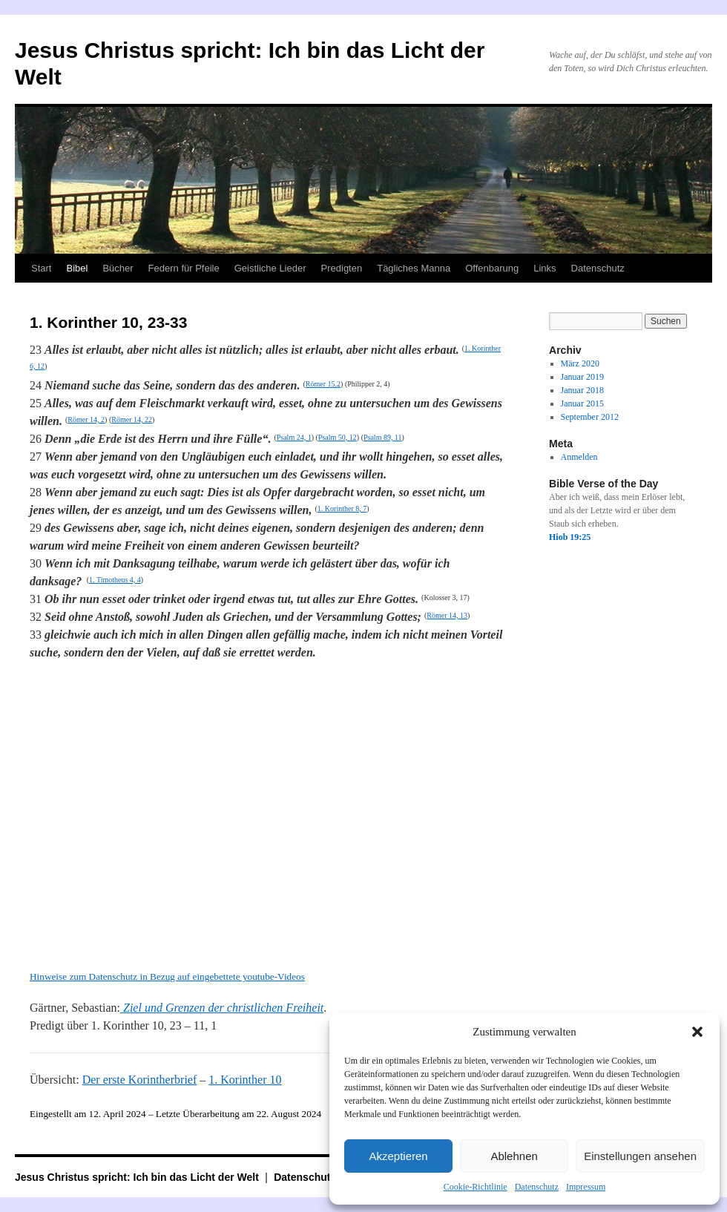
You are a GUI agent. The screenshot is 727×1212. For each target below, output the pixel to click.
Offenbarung (492, 268)
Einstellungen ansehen (640, 1156)
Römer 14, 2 (86, 419)
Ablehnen (513, 1156)
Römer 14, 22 (131, 419)
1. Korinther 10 (244, 1079)
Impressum (585, 1187)
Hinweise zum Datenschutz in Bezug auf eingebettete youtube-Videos (167, 976)
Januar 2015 (582, 403)
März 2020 (580, 363)
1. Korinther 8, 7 (342, 508)
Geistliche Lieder (270, 268)
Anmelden (579, 457)
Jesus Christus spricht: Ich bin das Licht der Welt (138, 1177)
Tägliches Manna (413, 268)
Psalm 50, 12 (337, 437)
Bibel (77, 268)
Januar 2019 (582, 377)
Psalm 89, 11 (383, 437)
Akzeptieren (398, 1156)
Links (544, 268)
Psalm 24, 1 (294, 437)
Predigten (342, 268)
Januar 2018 (582, 390)
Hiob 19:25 (570, 537)
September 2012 (590, 417)
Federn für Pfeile (184, 268)
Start (41, 268)
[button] (697, 1031)
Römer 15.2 (323, 384)
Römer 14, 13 (447, 615)
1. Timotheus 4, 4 (115, 580)
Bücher (117, 268)
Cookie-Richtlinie (475, 1187)
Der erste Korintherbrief (139, 1079)
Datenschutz (537, 1187)
